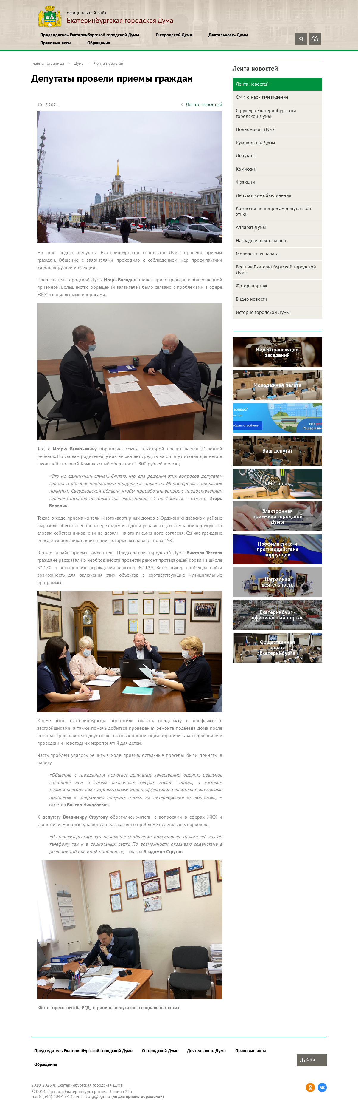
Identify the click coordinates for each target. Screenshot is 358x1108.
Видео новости (251, 299)
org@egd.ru (99, 1096)
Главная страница (47, 63)
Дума (79, 63)
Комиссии (246, 169)
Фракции (245, 182)
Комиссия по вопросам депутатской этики (273, 211)
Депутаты (246, 155)
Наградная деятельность (261, 240)
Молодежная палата (257, 254)
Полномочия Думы (255, 129)
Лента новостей (108, 63)
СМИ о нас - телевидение (262, 97)
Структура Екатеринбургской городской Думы (266, 113)
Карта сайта (307, 1061)
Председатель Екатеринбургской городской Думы (89, 35)
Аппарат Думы (251, 227)
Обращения (98, 43)
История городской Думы (263, 312)
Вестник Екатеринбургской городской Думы (276, 269)
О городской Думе (174, 35)
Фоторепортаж (251, 285)
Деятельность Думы (228, 35)
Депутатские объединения (263, 195)
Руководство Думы (255, 142)
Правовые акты (55, 43)
